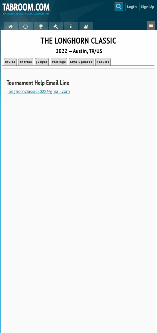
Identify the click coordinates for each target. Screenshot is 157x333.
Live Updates (81, 62)
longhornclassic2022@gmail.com (38, 91)
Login (132, 6)
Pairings (59, 62)
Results (103, 62)
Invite (10, 62)
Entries (26, 62)
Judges (42, 62)
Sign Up (147, 6)
